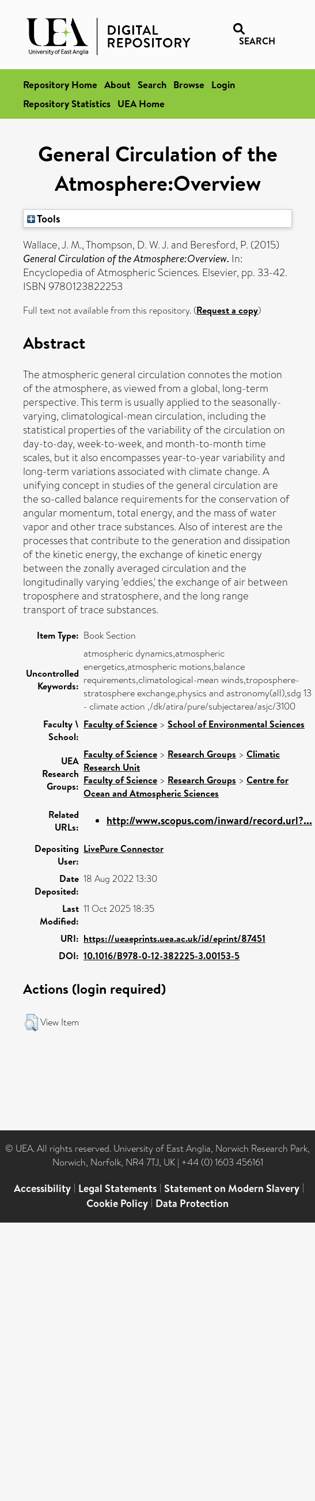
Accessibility (42, 1188)
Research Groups (202, 754)
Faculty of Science (120, 724)
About (117, 84)
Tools (43, 218)
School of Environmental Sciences (236, 724)
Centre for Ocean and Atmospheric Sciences (186, 786)
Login (223, 84)
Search (152, 84)
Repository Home (60, 84)
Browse (188, 84)
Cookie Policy (117, 1203)
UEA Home (141, 103)
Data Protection (192, 1203)
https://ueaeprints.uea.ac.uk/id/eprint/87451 (174, 938)
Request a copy (227, 310)
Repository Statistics (67, 103)
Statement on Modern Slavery (231, 1188)
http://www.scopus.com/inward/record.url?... (209, 820)
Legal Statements (117, 1188)
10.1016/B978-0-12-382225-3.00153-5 (162, 955)
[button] (31, 1022)
